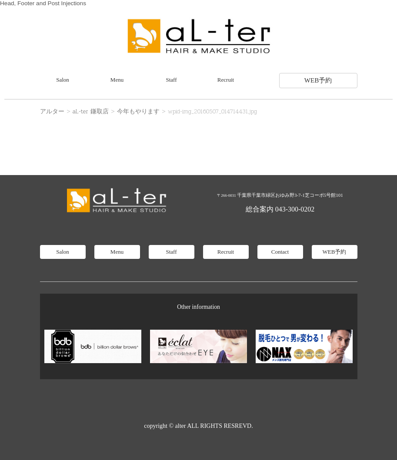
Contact (280, 251)
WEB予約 (318, 80)
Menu (116, 79)
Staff (171, 79)
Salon (62, 79)
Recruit (225, 79)
